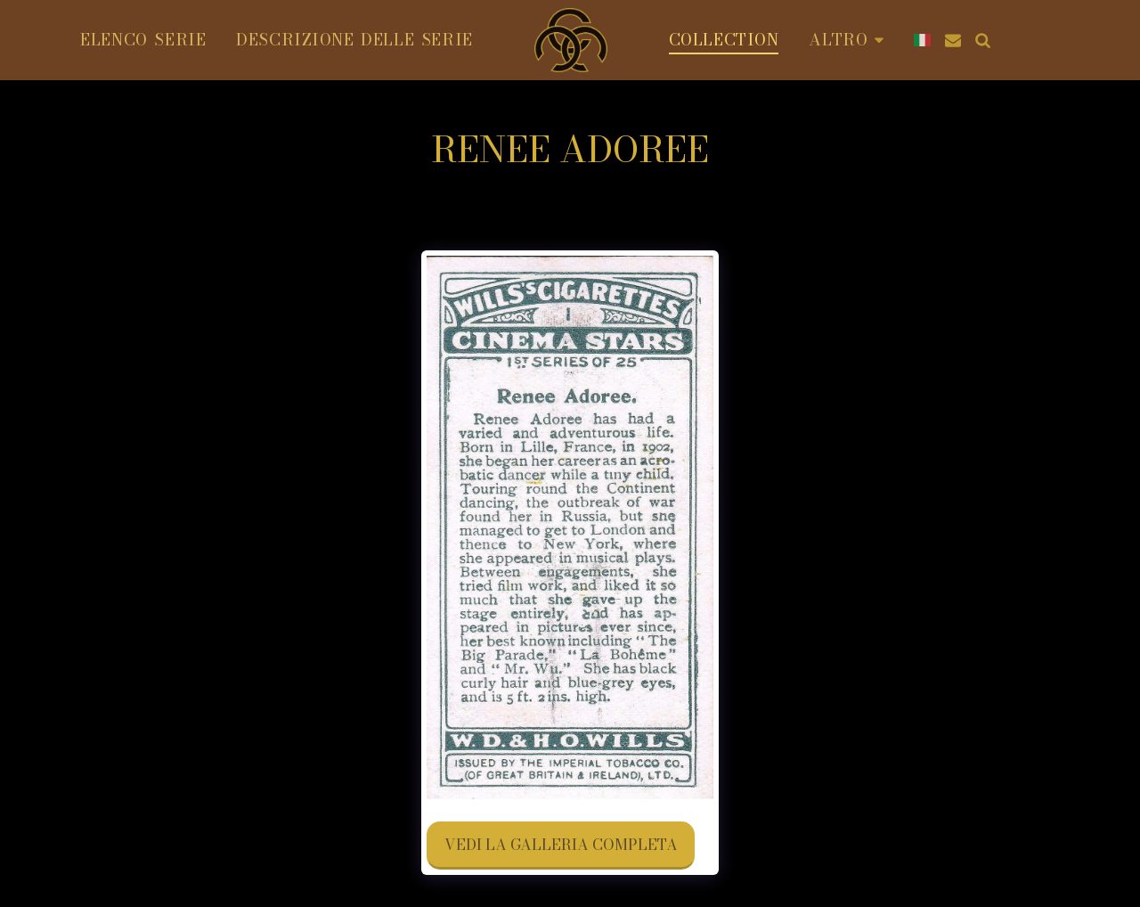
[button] (1069, 40)
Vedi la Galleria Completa (561, 844)
